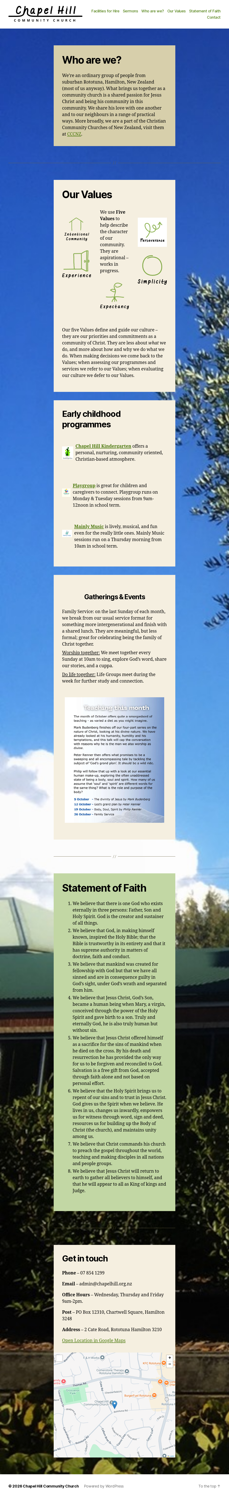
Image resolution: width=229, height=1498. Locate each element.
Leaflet (171, 1456)
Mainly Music (89, 527)
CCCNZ (74, 134)
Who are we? (152, 11)
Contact (214, 17)
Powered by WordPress (104, 1486)
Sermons (130, 11)
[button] (114, 1405)
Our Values (176, 11)
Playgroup (84, 486)
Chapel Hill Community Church (51, 1486)
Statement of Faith (205, 11)
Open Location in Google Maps (94, 1341)
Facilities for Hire (105, 11)
